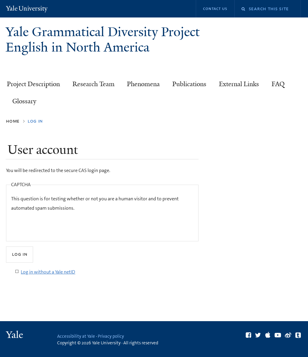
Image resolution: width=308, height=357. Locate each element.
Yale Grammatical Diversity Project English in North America (103, 39)
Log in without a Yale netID (48, 272)
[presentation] (57, 224)
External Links (239, 84)
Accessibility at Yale (76, 336)
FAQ (278, 84)
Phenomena (143, 84)
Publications (189, 84)
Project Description (33, 84)
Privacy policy (111, 336)
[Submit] (19, 254)
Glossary (24, 101)
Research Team (93, 84)
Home (13, 121)
